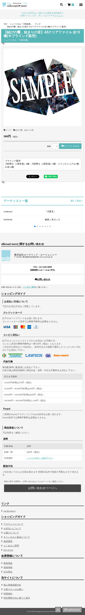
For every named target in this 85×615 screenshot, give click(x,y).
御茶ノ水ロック (52, 219)
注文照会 (8, 572)
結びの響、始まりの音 (23, 130)
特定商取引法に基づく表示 (17, 598)
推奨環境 (8, 541)
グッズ (7, 130)
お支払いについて (12, 528)
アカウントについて (13, 524)
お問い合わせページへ (42, 488)
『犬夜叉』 (50, 211)
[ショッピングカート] (71, 4)
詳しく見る (77, 201)
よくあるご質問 (29, 287)
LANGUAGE (72, 609)
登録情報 (8, 567)
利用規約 (8, 593)
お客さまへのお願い (13, 589)
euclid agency (10, 511)
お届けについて (11, 532)
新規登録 (8, 563)
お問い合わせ (42, 279)
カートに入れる (70, 146)
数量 (49, 146)
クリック (59, 15)
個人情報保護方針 (12, 585)
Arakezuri (8, 211)
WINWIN (8, 219)
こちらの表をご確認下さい (40, 458)
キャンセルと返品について (17, 537)
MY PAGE (8, 550)
